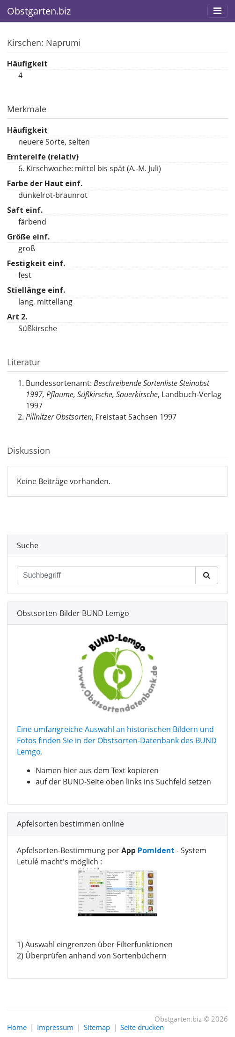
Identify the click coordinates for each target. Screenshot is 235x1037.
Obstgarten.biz (39, 11)
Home (17, 1027)
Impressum (55, 1027)
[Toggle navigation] (217, 11)
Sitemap (97, 1027)
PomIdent (156, 850)
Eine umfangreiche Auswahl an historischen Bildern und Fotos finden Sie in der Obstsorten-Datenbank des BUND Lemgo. (117, 740)
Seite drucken (142, 1027)
